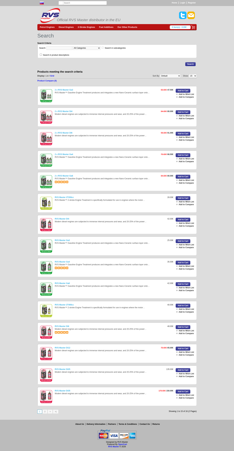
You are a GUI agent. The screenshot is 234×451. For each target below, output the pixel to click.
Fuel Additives (106, 27)
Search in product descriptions (56, 55)
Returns (156, 424)
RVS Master (113, 446)
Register (192, 3)
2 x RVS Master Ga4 (64, 154)
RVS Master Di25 (62, 369)
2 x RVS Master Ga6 (64, 176)
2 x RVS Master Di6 (63, 133)
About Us (79, 424)
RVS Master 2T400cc (64, 305)
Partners (112, 424)
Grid (52, 76)
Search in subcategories (115, 48)
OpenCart (122, 444)
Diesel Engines (66, 27)
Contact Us (145, 424)
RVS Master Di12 (62, 348)
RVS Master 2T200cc (64, 197)
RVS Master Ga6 (62, 283)
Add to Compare (186, 97)
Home (174, 3)
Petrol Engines (47, 27)
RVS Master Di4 (62, 219)
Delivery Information (96, 424)
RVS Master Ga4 (62, 262)
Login (182, 3)
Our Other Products (127, 27)
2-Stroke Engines (86, 27)
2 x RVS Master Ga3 (64, 90)
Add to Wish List (186, 94)
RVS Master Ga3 (62, 240)
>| (55, 411)
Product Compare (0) (47, 81)
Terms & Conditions (128, 424)
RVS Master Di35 (62, 391)
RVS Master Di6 (62, 326)
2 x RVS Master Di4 (63, 111)
